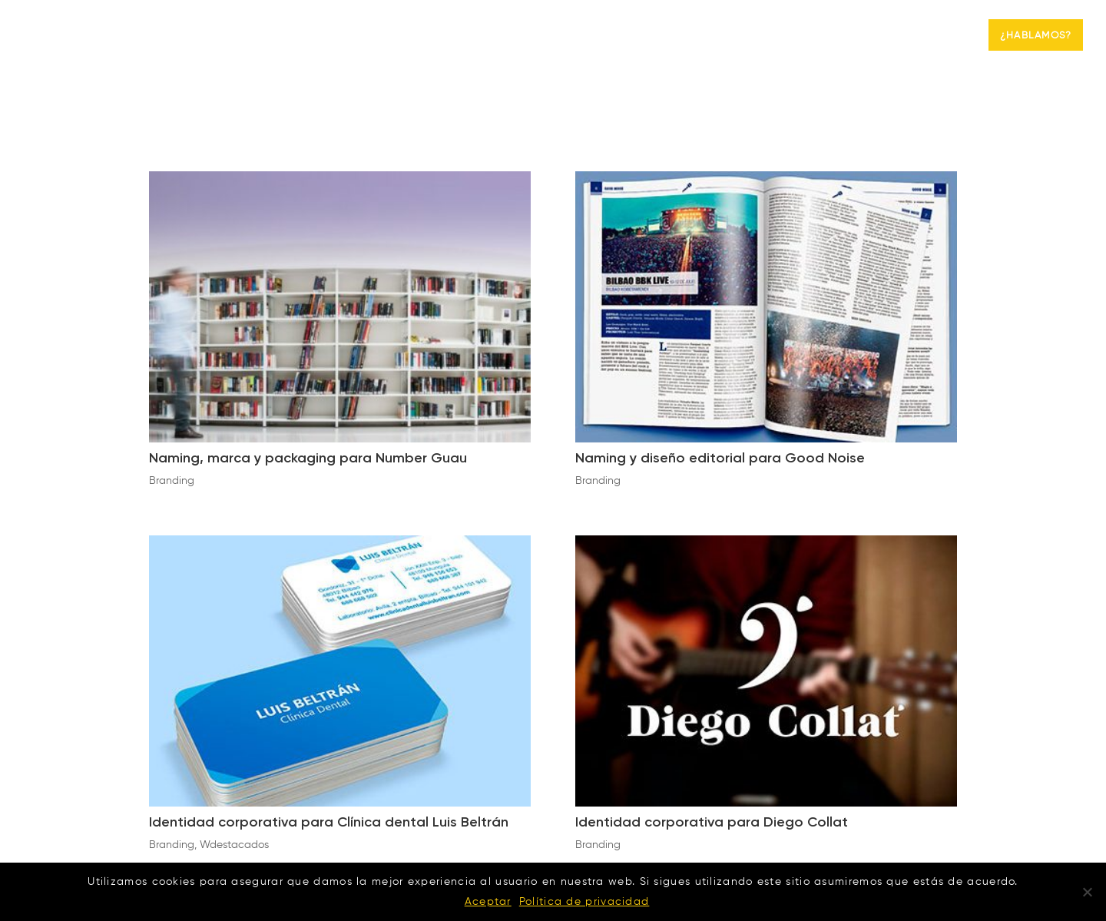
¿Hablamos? (1035, 36)
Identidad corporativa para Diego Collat (711, 823)
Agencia (704, 36)
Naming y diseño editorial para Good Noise (720, 458)
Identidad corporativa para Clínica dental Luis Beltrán (328, 823)
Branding (924, 36)
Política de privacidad (584, 901)
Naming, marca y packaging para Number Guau (308, 458)
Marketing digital (805, 36)
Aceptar (488, 901)
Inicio (641, 36)
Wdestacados (234, 845)
